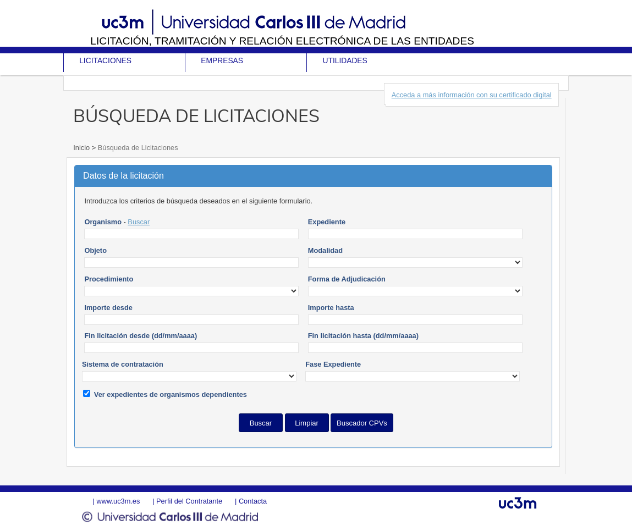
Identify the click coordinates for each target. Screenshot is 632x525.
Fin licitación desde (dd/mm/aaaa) (140, 335)
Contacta (253, 501)
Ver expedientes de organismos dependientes (170, 394)
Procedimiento (108, 279)
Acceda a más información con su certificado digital (472, 95)
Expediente (326, 222)
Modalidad (325, 250)
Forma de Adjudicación (347, 279)
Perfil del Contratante (189, 501)
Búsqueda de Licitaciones (137, 147)
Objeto (95, 250)
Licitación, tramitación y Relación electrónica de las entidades (282, 41)
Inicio (82, 147)
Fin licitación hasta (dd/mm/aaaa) (363, 335)
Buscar (139, 222)
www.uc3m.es (118, 501)
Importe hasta (331, 307)
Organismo (103, 222)
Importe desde (108, 307)
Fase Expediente (333, 364)
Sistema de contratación (122, 364)
